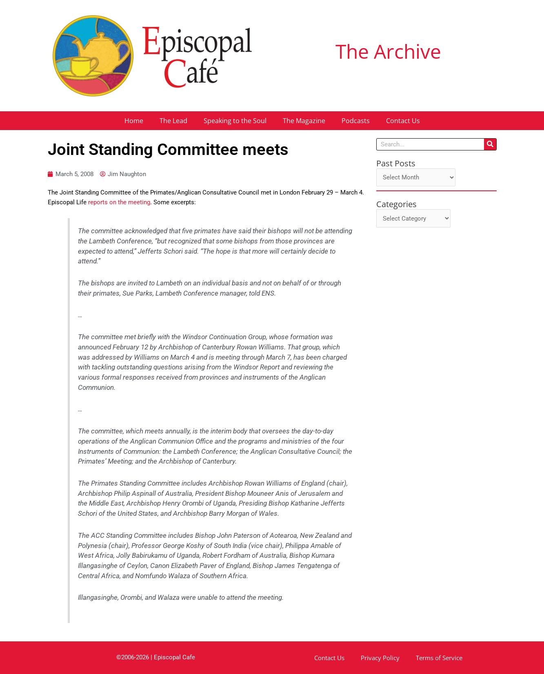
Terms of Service (439, 658)
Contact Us (403, 120)
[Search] (490, 144)
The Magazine (304, 120)
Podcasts (356, 120)
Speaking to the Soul (235, 120)
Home (133, 120)
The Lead (173, 120)
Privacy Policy (380, 658)
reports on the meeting (119, 202)
